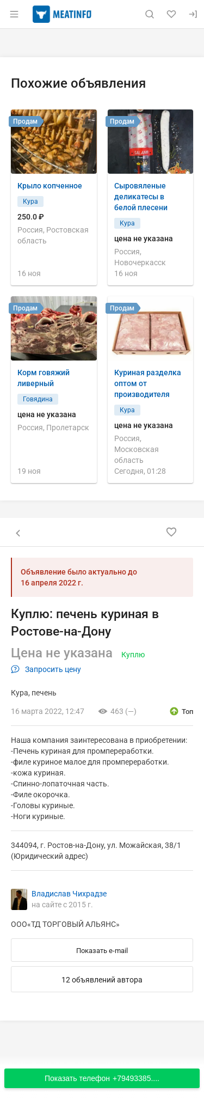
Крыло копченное (49, 185)
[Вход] (193, 14)
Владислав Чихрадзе (69, 893)
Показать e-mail (102, 951)
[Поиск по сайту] (149, 14)
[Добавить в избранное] (171, 532)
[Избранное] (171, 14)
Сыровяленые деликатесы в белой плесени (141, 196)
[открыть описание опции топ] (181, 711)
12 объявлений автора (102, 979)
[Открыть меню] (14, 14)
